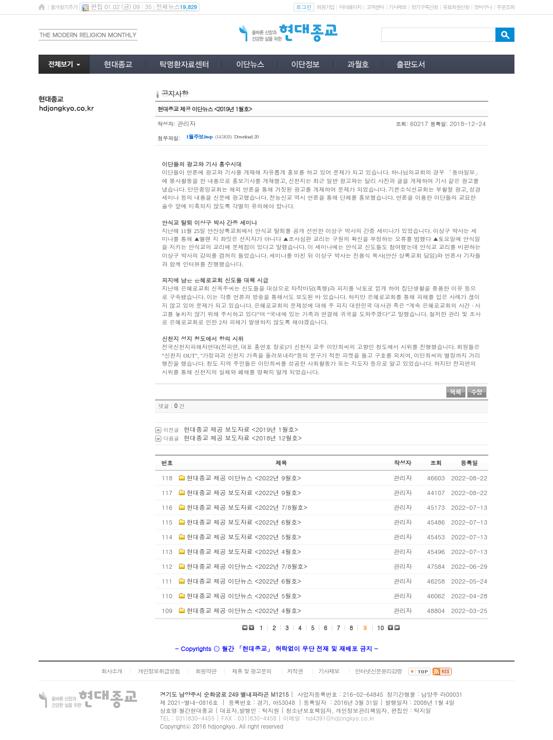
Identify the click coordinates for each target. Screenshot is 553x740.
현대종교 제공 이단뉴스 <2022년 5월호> (244, 595)
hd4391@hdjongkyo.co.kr (340, 718)
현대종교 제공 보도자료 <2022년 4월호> (244, 551)
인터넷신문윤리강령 (378, 671)
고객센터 (375, 6)
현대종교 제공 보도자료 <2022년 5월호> (244, 536)
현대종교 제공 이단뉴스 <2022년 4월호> (244, 610)
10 (380, 627)
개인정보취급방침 (159, 671)
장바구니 (483, 6)
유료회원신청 (456, 6)
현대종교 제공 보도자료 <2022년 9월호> (244, 492)
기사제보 (397, 6)
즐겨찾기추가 (63, 6)
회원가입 (325, 6)
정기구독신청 (424, 6)
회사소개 (111, 671)
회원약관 (205, 671)
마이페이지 (350, 6)
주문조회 (505, 6)
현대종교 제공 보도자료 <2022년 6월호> (244, 521)
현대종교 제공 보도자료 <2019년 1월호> (241, 429)
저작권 (295, 671)
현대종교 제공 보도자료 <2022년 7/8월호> (247, 507)
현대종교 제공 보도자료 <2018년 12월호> (243, 437)
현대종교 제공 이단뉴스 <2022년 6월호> (244, 580)
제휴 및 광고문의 (251, 671)
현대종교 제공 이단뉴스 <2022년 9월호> (244, 477)
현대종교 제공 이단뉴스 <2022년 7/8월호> (247, 566)
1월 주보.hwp (199, 136)
